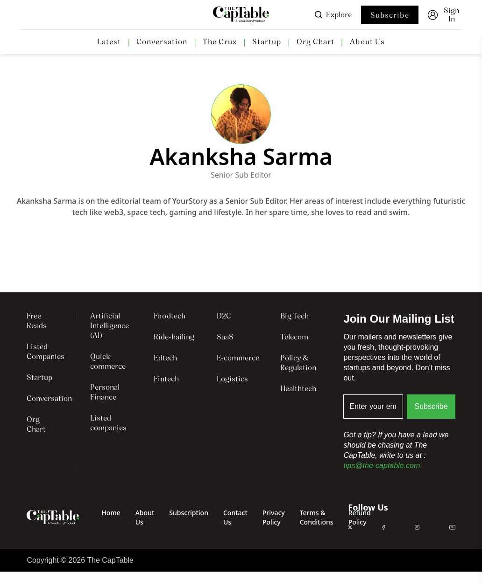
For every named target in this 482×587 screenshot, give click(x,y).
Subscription (188, 512)
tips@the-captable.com (381, 466)
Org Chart (315, 42)
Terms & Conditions (316, 517)
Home (110, 512)
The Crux (220, 42)
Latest (109, 42)
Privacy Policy (273, 517)
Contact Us (235, 517)
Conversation (161, 42)
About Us (367, 42)
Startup (266, 42)
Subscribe (389, 15)
